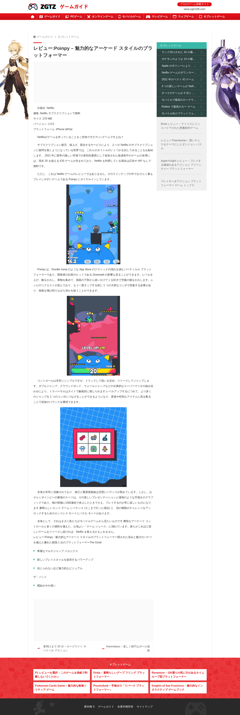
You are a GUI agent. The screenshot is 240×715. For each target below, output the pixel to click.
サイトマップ (145, 706)
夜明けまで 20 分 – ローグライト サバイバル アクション (64, 648)
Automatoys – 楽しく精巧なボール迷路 (121, 648)
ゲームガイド (45, 36)
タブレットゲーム (68, 36)
